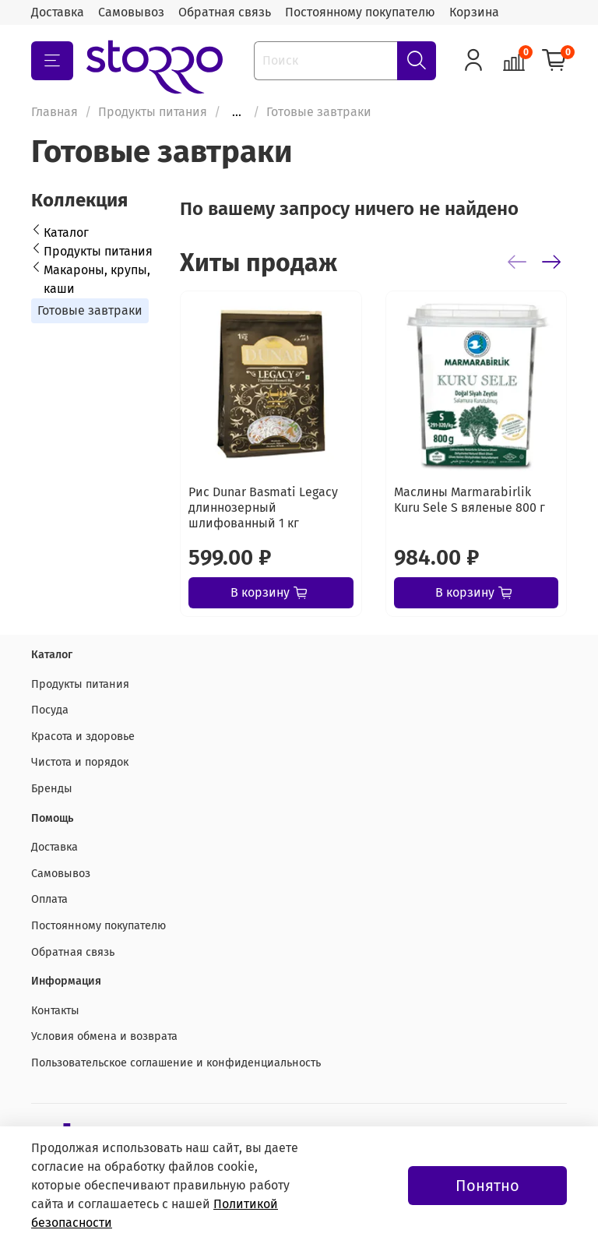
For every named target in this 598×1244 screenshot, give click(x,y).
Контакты (55, 1010)
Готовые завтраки (89, 310)
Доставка (57, 12)
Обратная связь (224, 12)
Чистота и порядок (79, 762)
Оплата (49, 899)
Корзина (474, 12)
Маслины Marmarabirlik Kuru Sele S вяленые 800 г (469, 500)
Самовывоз (131, 12)
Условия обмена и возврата (104, 1036)
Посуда (50, 710)
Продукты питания (152, 111)
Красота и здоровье (83, 736)
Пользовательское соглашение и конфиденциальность (176, 1063)
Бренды (51, 788)
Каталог (66, 232)
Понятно (487, 1185)
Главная (54, 111)
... (236, 112)
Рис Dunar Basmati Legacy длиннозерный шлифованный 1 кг (263, 507)
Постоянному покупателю (360, 12)
